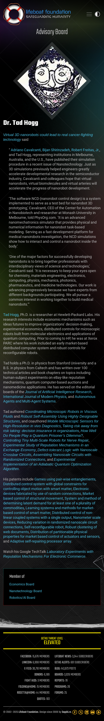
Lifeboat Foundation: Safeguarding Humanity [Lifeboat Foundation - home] (42, 14)
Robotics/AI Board (22, 598)
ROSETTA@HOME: (26, 692)
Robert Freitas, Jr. (85, 150)
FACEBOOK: (26, 656)
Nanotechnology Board (25, 591)
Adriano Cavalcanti (25, 150)
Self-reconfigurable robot (44, 527)
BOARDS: (59, 674)
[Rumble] (98, 712)
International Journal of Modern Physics (34, 397)
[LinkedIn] (87, 712)
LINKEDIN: (27, 662)
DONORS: (38, 674)
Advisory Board (52, 32)
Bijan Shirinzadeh (56, 150)
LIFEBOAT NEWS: (63, 656)
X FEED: (28, 668)
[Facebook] (75, 712)
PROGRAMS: (61, 686)
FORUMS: (59, 692)
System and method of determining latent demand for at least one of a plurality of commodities (52, 503)
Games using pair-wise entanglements (64, 479)
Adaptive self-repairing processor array (40, 541)
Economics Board (21, 584)
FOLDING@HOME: (27, 686)
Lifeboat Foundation (28, 712)
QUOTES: (41, 699)
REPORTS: (60, 680)
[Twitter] (81, 712)
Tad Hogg (11, 315)
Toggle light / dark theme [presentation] (97, 14)
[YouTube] (92, 712)
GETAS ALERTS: (62, 662)
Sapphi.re (66, 712)
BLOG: (57, 668)
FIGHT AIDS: (31, 680)
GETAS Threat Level (52, 641)
